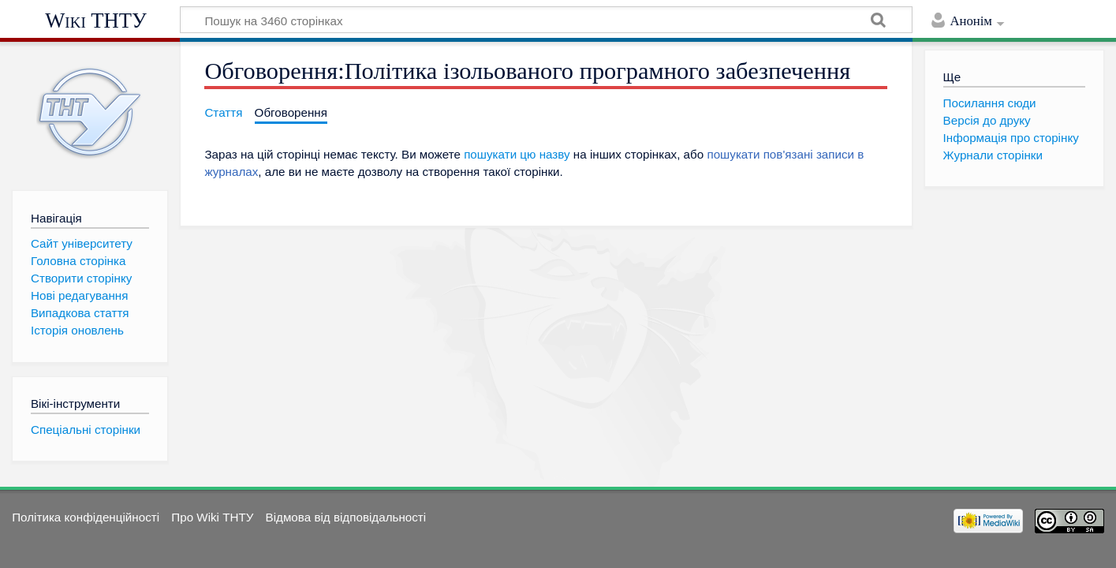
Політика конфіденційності (85, 517)
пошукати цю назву (516, 154)
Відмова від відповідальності (346, 517)
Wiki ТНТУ (96, 20)
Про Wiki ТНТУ (212, 517)
